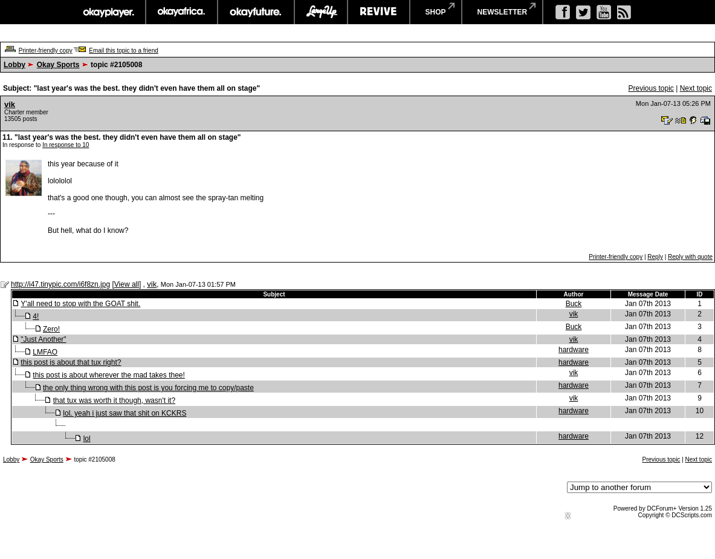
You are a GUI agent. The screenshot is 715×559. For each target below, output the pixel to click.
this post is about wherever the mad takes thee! (108, 375)
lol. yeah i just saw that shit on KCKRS (124, 413)
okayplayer (108, 12)
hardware (573, 349)
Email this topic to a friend (123, 50)
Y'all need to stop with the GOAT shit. (80, 303)
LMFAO (45, 352)
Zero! (51, 329)
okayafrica (181, 12)
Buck (574, 303)
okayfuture (256, 12)
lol (87, 438)
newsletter (502, 12)
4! (36, 316)
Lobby (14, 64)
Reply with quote (690, 256)
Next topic (696, 88)
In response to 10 (65, 145)
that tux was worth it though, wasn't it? (114, 400)
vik (9, 104)
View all (126, 284)
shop (435, 12)
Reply (655, 256)
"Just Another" (43, 339)
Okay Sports (58, 64)
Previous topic (650, 88)
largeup (321, 12)
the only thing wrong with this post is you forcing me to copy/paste (148, 388)
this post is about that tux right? (71, 362)
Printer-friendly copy (46, 50)
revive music (378, 12)
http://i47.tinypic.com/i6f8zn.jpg (60, 284)
